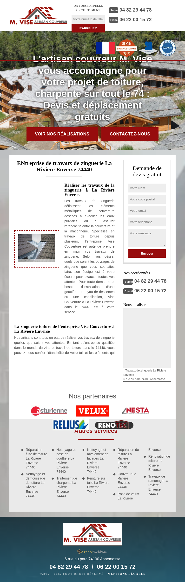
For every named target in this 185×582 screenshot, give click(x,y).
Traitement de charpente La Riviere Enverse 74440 (66, 487)
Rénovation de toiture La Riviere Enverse (159, 463)
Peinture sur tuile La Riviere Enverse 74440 (98, 484)
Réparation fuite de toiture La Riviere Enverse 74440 (36, 458)
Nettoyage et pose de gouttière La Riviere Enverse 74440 (65, 460)
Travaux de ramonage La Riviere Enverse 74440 (158, 485)
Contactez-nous (130, 134)
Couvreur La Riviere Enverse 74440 (127, 480)
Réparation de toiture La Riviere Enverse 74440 (128, 458)
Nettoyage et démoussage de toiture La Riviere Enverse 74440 (35, 485)
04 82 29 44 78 (135, 10)
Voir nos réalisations (62, 134)
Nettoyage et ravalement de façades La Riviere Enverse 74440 (97, 460)
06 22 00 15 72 (135, 19)
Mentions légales (126, 574)
